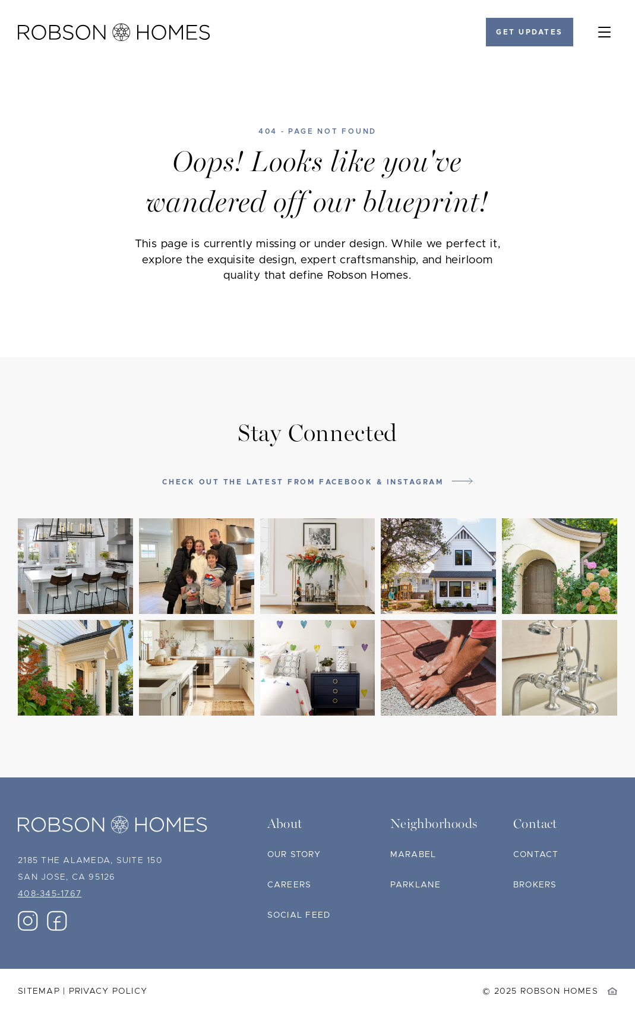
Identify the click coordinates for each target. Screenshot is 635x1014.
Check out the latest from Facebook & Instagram (303, 482)
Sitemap (39, 991)
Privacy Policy (108, 991)
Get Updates (529, 32)
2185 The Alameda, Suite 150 (90, 860)
